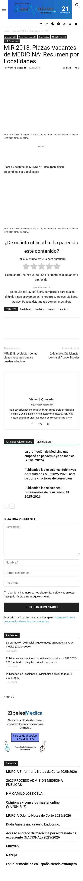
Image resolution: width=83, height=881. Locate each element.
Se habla (11, 763)
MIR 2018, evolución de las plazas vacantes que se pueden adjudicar (20, 357)
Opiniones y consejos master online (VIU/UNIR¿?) (33, 804)
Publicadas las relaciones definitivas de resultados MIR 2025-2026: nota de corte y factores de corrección (50, 474)
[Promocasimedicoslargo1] (41, 154)
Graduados (44, 36)
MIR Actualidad (11, 41)
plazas (51, 309)
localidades (25, 309)
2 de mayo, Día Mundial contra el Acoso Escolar (64, 355)
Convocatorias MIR (39, 30)
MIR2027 (13, 846)
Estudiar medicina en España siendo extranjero (41, 864)
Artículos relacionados (19, 441)
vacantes (63, 309)
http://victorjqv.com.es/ (41, 405)
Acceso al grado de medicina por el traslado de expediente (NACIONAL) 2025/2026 (41, 835)
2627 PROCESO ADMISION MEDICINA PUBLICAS (34, 782)
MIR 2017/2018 (59, 36)
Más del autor (45, 441)
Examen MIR (19, 30)
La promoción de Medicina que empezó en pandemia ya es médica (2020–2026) (49, 456)
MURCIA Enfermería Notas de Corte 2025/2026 (41, 772)
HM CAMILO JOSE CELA (24, 793)
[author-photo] (42, 393)
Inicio (6, 30)
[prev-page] (6, 506)
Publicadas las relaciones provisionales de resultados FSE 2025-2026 (47, 492)
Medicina (39, 309)
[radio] (26, 267)
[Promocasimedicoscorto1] (25, 751)
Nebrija (11, 855)
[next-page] (12, 506)
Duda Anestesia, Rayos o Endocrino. (33, 824)
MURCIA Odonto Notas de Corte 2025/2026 (38, 815)
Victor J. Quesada (17, 67)
